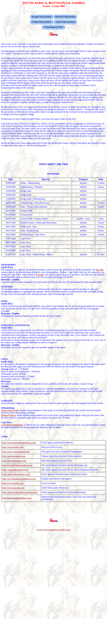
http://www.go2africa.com (13, 456)
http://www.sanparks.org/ (13, 488)
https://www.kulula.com (12, 483)
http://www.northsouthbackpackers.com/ (20, 492)
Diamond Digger (8, 415)
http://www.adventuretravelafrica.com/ (19, 442)
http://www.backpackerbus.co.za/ (16, 498)
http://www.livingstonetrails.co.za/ (17, 465)
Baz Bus (99, 270)
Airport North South (10, 410)
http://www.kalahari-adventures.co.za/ (19, 479)
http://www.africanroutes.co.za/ (16, 474)
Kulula (41, 274)
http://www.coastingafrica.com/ (16, 451)
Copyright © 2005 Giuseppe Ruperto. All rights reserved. (53, 530)
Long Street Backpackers (12, 425)
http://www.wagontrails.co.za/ (15, 470)
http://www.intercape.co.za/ (14, 460)
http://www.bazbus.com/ (13, 447)
